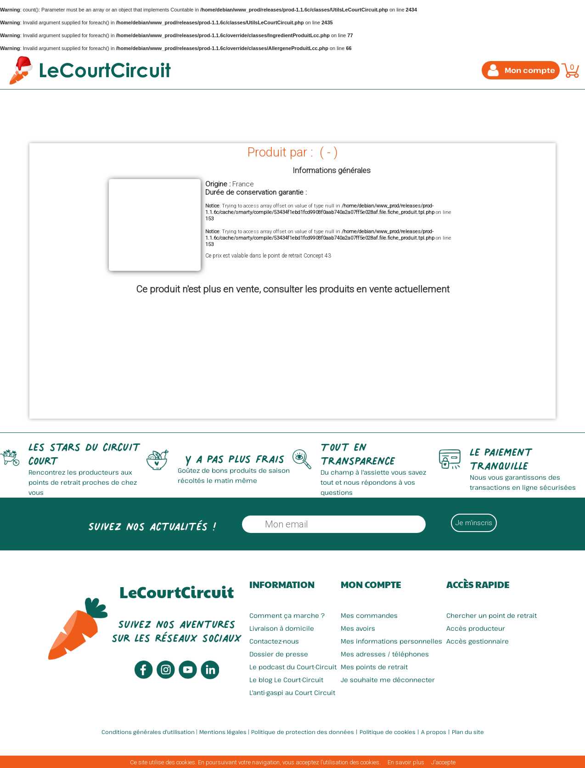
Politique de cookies (388, 731)
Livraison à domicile (281, 628)
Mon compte (371, 584)
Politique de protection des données (302, 731)
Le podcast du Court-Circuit (293, 666)
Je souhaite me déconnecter (388, 679)
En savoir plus (406, 762)
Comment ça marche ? (287, 615)
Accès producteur (475, 628)
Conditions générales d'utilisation (148, 731)
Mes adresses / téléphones (385, 654)
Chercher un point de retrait (491, 615)
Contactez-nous (274, 641)
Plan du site (468, 731)
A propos (433, 731)
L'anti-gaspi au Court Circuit (292, 692)
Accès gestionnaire (477, 641)
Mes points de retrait (374, 666)
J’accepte (443, 762)
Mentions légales (223, 731)
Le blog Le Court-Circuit (286, 679)
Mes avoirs (358, 628)
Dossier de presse (278, 654)
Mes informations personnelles (391, 641)
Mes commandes (369, 615)
